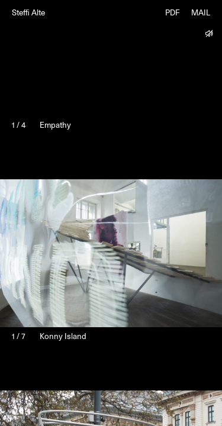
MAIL (200, 13)
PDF (172, 13)
